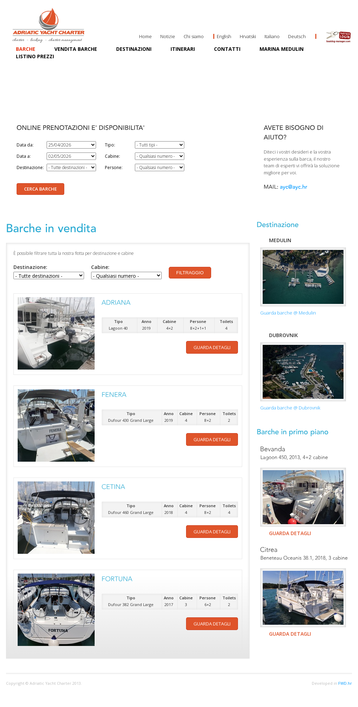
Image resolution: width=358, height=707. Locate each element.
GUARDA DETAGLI (290, 533)
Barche (25, 49)
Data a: (24, 156)
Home (145, 36)
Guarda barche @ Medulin (288, 313)
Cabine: (112, 156)
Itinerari (183, 49)
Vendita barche (75, 49)
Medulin (280, 240)
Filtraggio (190, 272)
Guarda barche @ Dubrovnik (290, 408)
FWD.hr (345, 683)
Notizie (167, 36)
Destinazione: (30, 167)
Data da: (25, 145)
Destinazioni (133, 49)
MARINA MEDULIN (281, 49)
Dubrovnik (283, 335)
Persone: (114, 167)
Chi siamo (194, 36)
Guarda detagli (212, 347)
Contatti (227, 49)
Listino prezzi (35, 56)
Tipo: (110, 145)
